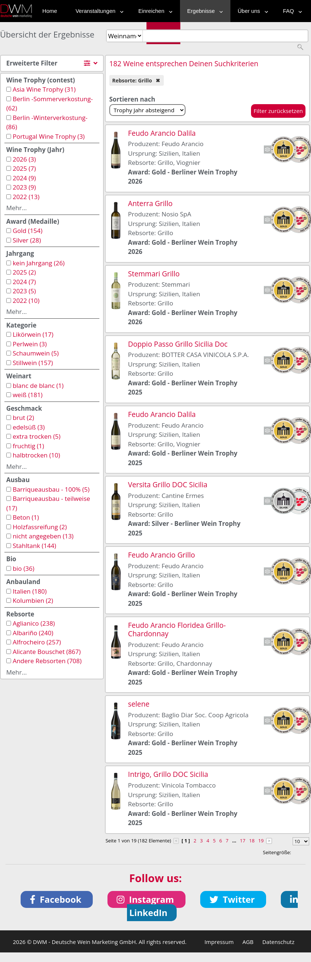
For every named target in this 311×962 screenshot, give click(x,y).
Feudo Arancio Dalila (162, 133)
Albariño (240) (33, 633)
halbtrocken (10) (36, 455)
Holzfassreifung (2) (40, 527)
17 (242, 840)
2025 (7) (24, 168)
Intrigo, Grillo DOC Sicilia (168, 774)
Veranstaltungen (97, 11)
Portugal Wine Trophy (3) (49, 136)
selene (138, 704)
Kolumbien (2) (33, 600)
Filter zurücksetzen (278, 110)
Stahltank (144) (34, 545)
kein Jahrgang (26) (38, 263)
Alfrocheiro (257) (37, 642)
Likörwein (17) (33, 334)
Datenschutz (278, 941)
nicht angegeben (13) (43, 536)
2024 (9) (24, 178)
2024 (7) (24, 281)
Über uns (251, 11)
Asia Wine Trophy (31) (44, 89)
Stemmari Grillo (154, 274)
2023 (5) (24, 291)
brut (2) (23, 417)
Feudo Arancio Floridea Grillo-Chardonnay (177, 629)
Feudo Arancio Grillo (161, 555)
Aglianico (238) (34, 623)
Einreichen (153, 11)
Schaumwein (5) (36, 353)
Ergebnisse (203, 11)
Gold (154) (27, 230)
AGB (248, 941)
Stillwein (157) (33, 362)
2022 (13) (26, 196)
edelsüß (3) (29, 427)
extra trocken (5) (36, 436)
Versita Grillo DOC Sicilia (168, 484)
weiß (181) (27, 394)
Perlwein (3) (30, 344)
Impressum (219, 941)
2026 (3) (24, 159)
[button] (57, 899)
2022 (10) (26, 300)
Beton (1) (26, 517)
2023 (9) (24, 187)
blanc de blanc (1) (38, 385)
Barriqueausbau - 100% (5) (51, 489)
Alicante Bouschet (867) (47, 651)
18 (252, 840)
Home (49, 11)
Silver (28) (27, 240)
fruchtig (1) (28, 446)
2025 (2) (24, 272)
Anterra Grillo (150, 203)
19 (261, 840)
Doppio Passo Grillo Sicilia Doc (177, 344)
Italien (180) (29, 591)
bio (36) (23, 568)
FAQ (290, 11)
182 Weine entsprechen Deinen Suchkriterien (183, 63)
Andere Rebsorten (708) (47, 661)
